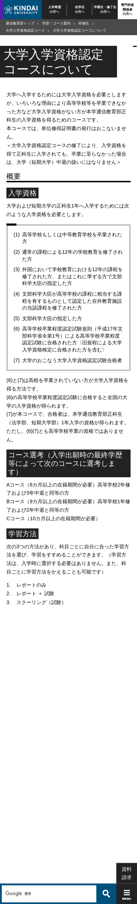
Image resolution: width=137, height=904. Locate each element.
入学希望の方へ (54, 9)
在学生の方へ (80, 9)
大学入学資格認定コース (25, 30)
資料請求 (127, 858)
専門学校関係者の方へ (127, 9)
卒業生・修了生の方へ (105, 9)
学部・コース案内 (56, 23)
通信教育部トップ (20, 23)
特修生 (83, 23)
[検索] (48, 878)
